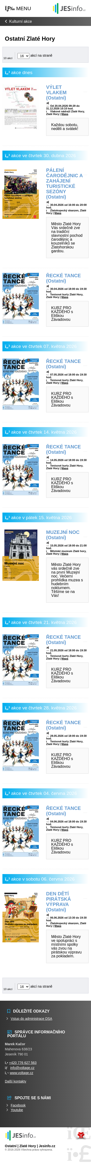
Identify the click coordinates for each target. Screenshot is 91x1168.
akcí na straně (34, 55)
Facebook (18, 1105)
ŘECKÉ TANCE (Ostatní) (63, 278)
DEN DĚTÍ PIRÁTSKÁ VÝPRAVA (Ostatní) (58, 901)
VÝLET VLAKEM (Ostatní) (56, 92)
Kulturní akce (20, 21)
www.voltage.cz (21, 1073)
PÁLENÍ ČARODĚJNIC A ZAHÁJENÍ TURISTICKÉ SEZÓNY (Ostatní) (64, 184)
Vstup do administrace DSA (31, 1019)
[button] (18, 8)
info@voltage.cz (22, 1068)
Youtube (17, 1110)
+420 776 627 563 (22, 1063)
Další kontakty (15, 1081)
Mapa (64, 114)
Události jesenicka (69, 8)
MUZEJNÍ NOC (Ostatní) (63, 535)
